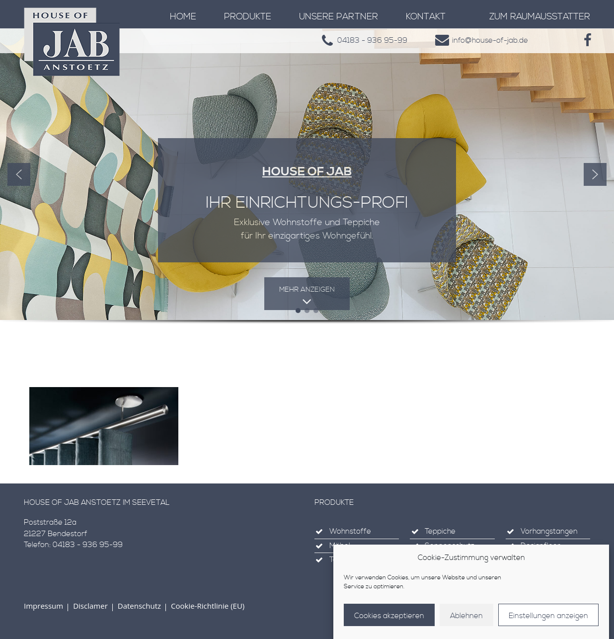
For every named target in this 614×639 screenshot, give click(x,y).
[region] (307, 188)
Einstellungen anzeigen (548, 616)
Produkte (247, 16)
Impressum (43, 606)
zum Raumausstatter (539, 16)
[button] (18, 174)
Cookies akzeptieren (389, 616)
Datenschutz (139, 606)
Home (183, 16)
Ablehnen (466, 616)
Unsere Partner (338, 16)
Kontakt (426, 16)
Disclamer (90, 606)
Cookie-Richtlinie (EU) (207, 606)
